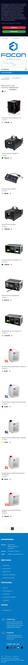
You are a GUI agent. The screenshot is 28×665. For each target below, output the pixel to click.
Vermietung (6, 594)
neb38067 (4, 439)
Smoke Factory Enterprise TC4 (11, 118)
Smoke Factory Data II (9, 224)
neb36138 (4, 333)
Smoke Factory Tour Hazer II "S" (12, 331)
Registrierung (6, 571)
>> (22, 528)
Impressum (6, 600)
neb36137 (4, 297)
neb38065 (4, 368)
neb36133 (4, 191)
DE (24, 38)
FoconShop (7, 78)
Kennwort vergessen (8, 578)
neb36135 (4, 226)
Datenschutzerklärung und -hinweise (11, 23)
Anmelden (5, 38)
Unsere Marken (16, 78)
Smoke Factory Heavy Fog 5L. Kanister (14, 438)
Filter (4, 75)
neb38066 (4, 404)
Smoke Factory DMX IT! (9, 189)
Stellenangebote (7, 591)
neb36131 (4, 120)
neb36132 (4, 155)
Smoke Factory (5, 79)
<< (5, 528)
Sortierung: (4, 87)
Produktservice (7, 610)
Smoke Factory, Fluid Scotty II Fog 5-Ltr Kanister (13, 474)
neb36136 (4, 262)
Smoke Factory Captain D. (10, 153)
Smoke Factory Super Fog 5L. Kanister (14, 402)
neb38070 (4, 514)
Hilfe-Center (8, 656)
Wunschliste (16, 38)
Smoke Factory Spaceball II (10, 295)
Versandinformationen (9, 597)
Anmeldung (6, 565)
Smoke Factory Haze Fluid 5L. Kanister (14, 366)
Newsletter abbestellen (9, 574)
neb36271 (4, 476)
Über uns (5, 588)
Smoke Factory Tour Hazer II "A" (12, 260)
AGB (2, 656)
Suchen (14, 65)
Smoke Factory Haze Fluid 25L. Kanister (11, 511)
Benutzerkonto (7, 568)
